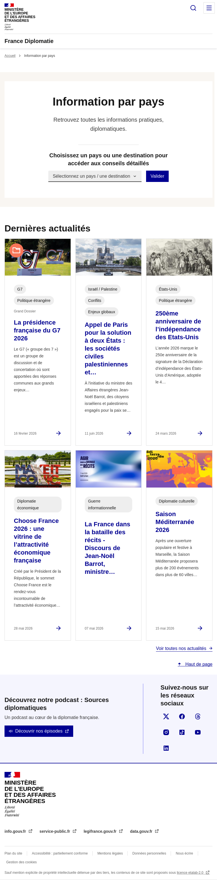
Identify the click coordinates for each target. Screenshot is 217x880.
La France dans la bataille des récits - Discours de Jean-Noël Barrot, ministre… (107, 548)
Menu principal (209, 8)
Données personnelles (149, 853)
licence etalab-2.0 (190, 873)
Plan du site (13, 853)
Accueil (10, 56)
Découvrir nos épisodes (38, 731)
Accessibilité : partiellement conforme (60, 853)
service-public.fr (55, 831)
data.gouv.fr (141, 831)
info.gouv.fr (16, 831)
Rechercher (193, 8)
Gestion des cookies (21, 862)
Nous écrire (184, 853)
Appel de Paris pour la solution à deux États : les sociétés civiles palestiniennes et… (108, 348)
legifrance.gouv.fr (101, 831)
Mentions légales (110, 853)
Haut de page (198, 664)
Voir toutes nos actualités (181, 648)
